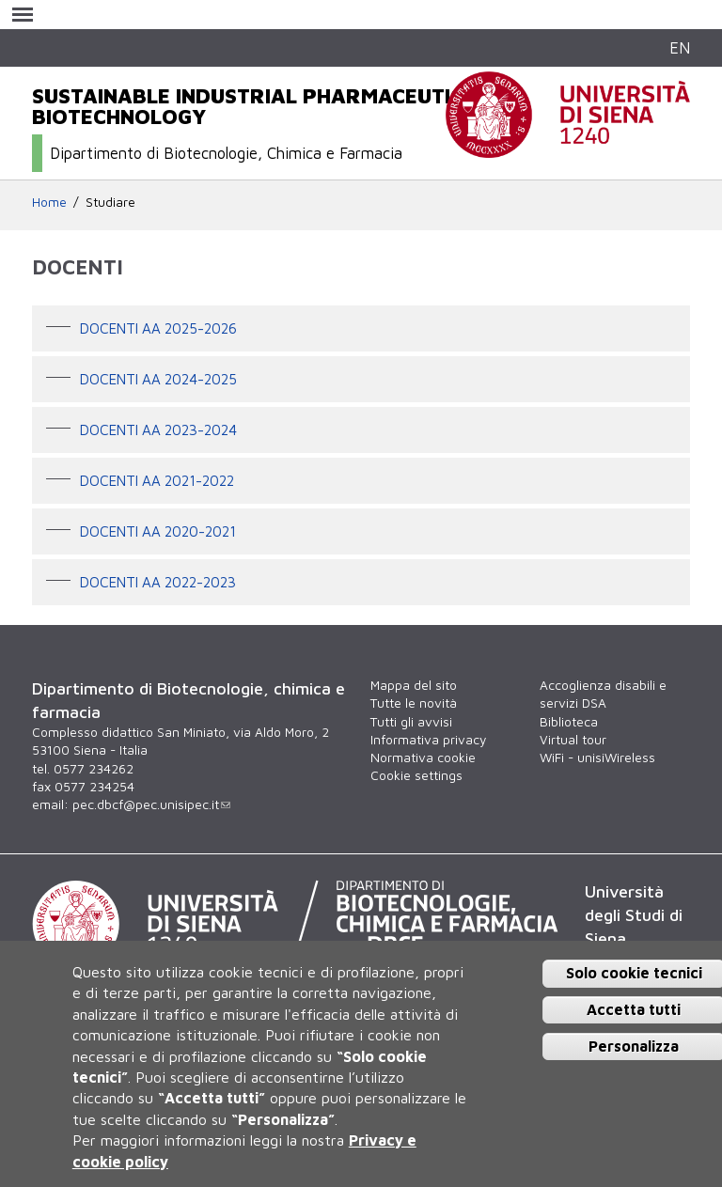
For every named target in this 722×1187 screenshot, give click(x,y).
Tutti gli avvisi (411, 721)
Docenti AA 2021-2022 (157, 479)
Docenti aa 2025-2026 (158, 327)
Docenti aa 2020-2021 (158, 530)
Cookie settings (416, 775)
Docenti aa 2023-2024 (158, 428)
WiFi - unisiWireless (597, 757)
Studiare (110, 202)
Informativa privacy (428, 739)
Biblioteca (569, 721)
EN (679, 47)
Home (49, 202)
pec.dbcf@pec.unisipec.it (151, 804)
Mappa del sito (413, 685)
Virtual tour (573, 739)
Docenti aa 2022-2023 (158, 580)
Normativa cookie (423, 757)
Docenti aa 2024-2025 (158, 377)
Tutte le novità (413, 703)
